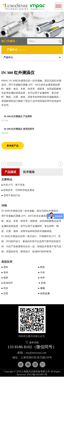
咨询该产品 (13, 145)
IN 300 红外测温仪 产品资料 (18, 116)
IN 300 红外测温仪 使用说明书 (19, 128)
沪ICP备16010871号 (37, 428)
